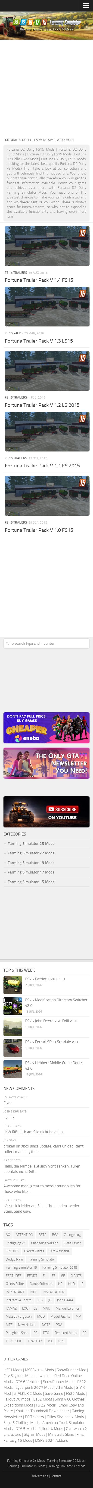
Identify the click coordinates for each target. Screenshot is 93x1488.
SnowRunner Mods (58, 1381)
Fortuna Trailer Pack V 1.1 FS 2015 (42, 466)
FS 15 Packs (14, 333)
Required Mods (66, 1333)
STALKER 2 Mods (28, 1393)
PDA (59, 1325)
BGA (55, 1235)
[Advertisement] (46, 88)
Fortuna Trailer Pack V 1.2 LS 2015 (42, 405)
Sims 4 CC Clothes (70, 1399)
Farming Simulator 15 (21, 1267)
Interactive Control (19, 1300)
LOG (25, 1308)
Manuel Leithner (67, 1308)
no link (8, 1117)
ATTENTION (24, 1235)
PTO (46, 1333)
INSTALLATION (54, 1292)
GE (63, 1276)
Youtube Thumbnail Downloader (42, 1411)
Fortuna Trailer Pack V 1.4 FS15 (39, 280)
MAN (46, 1308)
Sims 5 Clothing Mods (21, 1422)
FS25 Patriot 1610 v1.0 (45, 979)
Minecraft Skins (61, 1434)
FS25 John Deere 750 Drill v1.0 (51, 1021)
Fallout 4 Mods (50, 1428)
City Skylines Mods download (27, 1375)
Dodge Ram (14, 1259)
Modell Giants (60, 1316)
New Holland (27, 1325)
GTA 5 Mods (26, 1428)
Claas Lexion (72, 1243)
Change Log (72, 1235)
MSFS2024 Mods (39, 1370)
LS (35, 1308)
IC (82, 1284)
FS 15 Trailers (16, 273)
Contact (55, 1476)
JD (49, 1300)
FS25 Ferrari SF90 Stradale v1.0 (52, 1042)
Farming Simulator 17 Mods (31, 872)
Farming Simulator (41, 1259)
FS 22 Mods (46, 1405)
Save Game (54, 1393)
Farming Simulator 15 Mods (31, 881)
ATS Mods (64, 1387)
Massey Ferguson (19, 1316)
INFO (33, 1292)
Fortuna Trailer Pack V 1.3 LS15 (39, 341)
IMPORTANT (15, 1292)
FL (44, 1276)
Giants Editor (15, 1284)
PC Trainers (34, 1417)
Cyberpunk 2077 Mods (34, 1387)
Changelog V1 (16, 1243)
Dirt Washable (60, 1251)
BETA (42, 1235)
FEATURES (14, 1276)
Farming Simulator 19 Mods (31, 862)
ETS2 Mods (42, 1399)
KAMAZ (11, 1308)
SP (85, 1333)
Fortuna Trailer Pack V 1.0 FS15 (39, 530)
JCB (40, 1300)
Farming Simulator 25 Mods (31, 843)
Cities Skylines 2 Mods (65, 1417)
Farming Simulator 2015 (59, 1267)
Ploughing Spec (17, 1333)
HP (60, 1284)
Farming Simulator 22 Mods (31, 853)
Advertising (40, 1476)
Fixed (7, 1103)
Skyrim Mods (34, 1434)
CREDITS (12, 1251)
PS (35, 1333)
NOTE (46, 1325)
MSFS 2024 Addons (51, 1440)
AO (8, 1235)
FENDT (32, 1276)
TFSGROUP (14, 1341)
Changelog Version (44, 1243)
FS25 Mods (75, 1393)
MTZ (9, 1325)
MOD (41, 1316)
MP (78, 1316)
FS (54, 1276)
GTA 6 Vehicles (28, 1381)
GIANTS (76, 1276)
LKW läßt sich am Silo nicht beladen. (33, 1132)
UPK (61, 1341)
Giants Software (41, 1284)
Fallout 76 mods (17, 1399)
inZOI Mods (12, 1370)
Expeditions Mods (18, 1405)
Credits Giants (34, 1251)
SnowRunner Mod (71, 1370)
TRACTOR (35, 1341)
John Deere (65, 1300)
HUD (71, 1284)
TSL (50, 1341)
